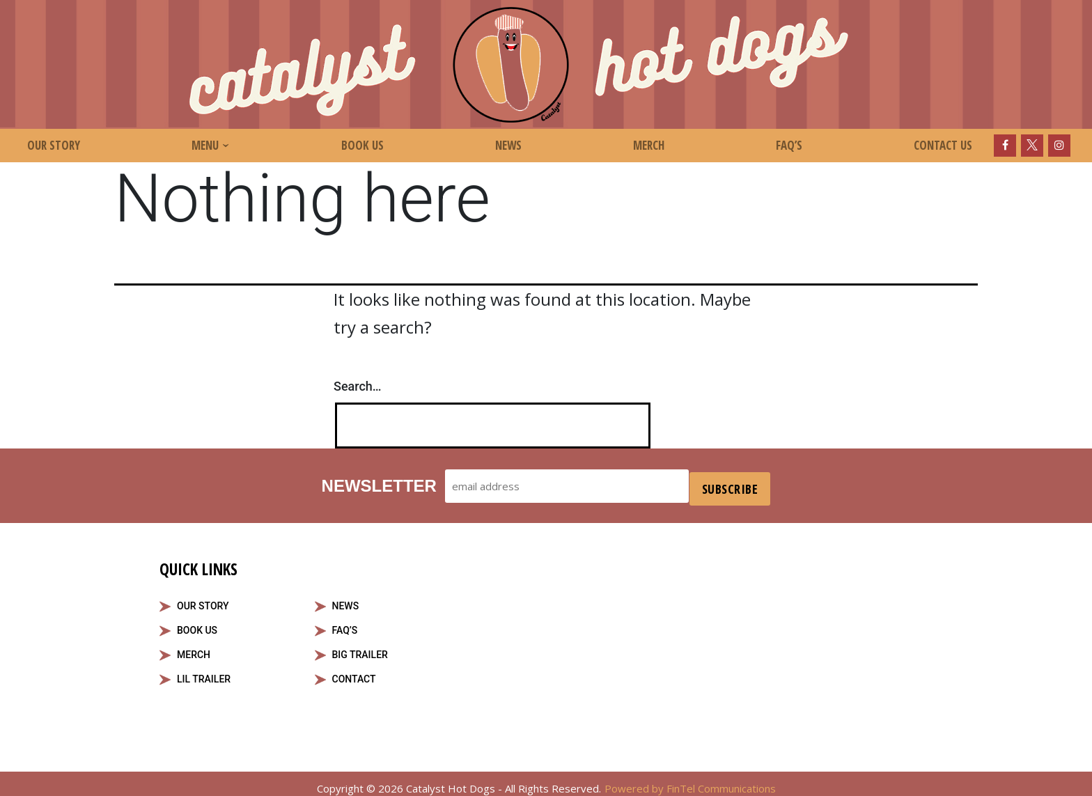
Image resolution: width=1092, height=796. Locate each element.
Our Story (53, 145)
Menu (205, 145)
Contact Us (943, 145)
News (508, 145)
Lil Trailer (204, 672)
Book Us (362, 145)
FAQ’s (789, 145)
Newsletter (376, 482)
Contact (354, 672)
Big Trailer (360, 648)
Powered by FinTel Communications (690, 782)
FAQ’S (345, 624)
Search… (358, 386)
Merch (648, 145)
